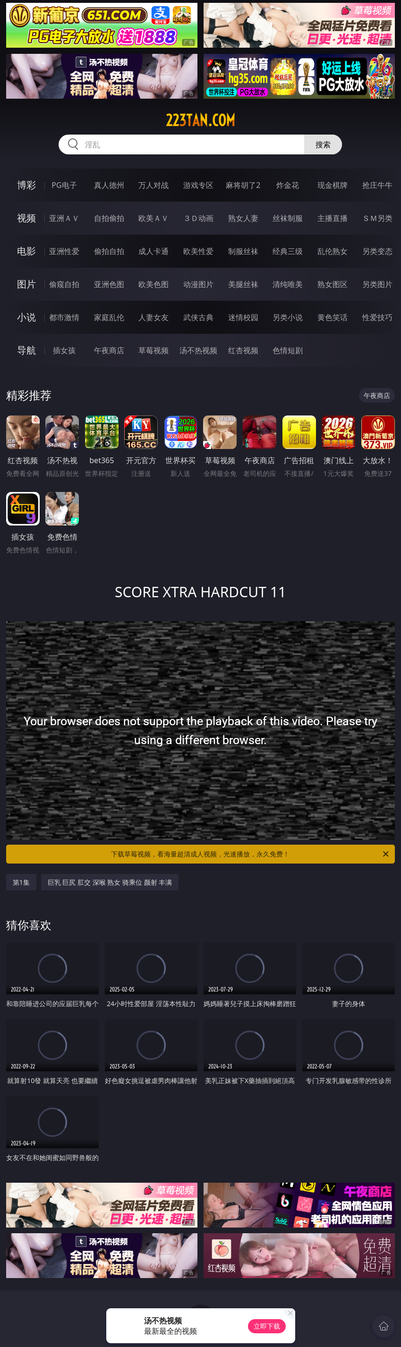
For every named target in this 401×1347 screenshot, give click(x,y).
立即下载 (267, 1326)
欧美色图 (153, 284)
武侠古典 (198, 317)
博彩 (26, 184)
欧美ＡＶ (153, 218)
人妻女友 (153, 317)
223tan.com (200, 120)
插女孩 (64, 350)
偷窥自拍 (64, 284)
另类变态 (377, 251)
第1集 (21, 882)
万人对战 (153, 185)
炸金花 (287, 185)
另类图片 (377, 284)
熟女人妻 (243, 218)
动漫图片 (198, 284)
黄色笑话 (332, 317)
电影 (26, 251)
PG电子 (64, 185)
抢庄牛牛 (377, 185)
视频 (26, 218)
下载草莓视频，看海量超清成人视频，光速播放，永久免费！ (250, 854)
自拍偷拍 (109, 218)
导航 (26, 350)
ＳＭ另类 (377, 218)
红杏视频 (243, 350)
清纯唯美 (288, 284)
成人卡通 (153, 251)
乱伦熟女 (332, 251)
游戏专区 (198, 185)
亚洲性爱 (64, 251)
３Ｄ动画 (198, 218)
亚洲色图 (109, 284)
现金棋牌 (332, 185)
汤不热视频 (198, 350)
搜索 (323, 144)
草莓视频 (153, 350)
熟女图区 (332, 284)
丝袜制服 (288, 218)
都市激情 (64, 317)
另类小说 (288, 317)
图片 (26, 284)
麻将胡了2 (243, 185)
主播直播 (332, 218)
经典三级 (288, 251)
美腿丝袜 (243, 284)
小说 (26, 317)
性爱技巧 (377, 317)
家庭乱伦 (109, 317)
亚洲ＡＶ (64, 218)
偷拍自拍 (109, 251)
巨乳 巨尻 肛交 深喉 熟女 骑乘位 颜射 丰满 (110, 882)
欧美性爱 (198, 251)
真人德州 (109, 185)
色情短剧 (288, 350)
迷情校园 (243, 317)
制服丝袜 (243, 251)
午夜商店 (109, 350)
